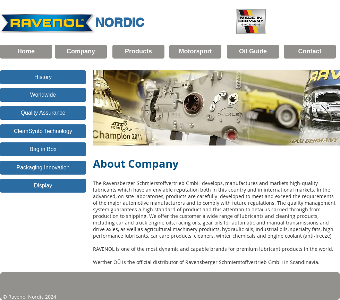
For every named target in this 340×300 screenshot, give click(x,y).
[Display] (43, 186)
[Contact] (310, 52)
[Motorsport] (195, 52)
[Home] (26, 52)
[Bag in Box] (43, 149)
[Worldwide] (43, 95)
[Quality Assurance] (43, 113)
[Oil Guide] (253, 52)
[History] (43, 77)
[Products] (138, 52)
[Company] (81, 52)
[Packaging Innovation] (43, 168)
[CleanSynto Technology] (43, 131)
